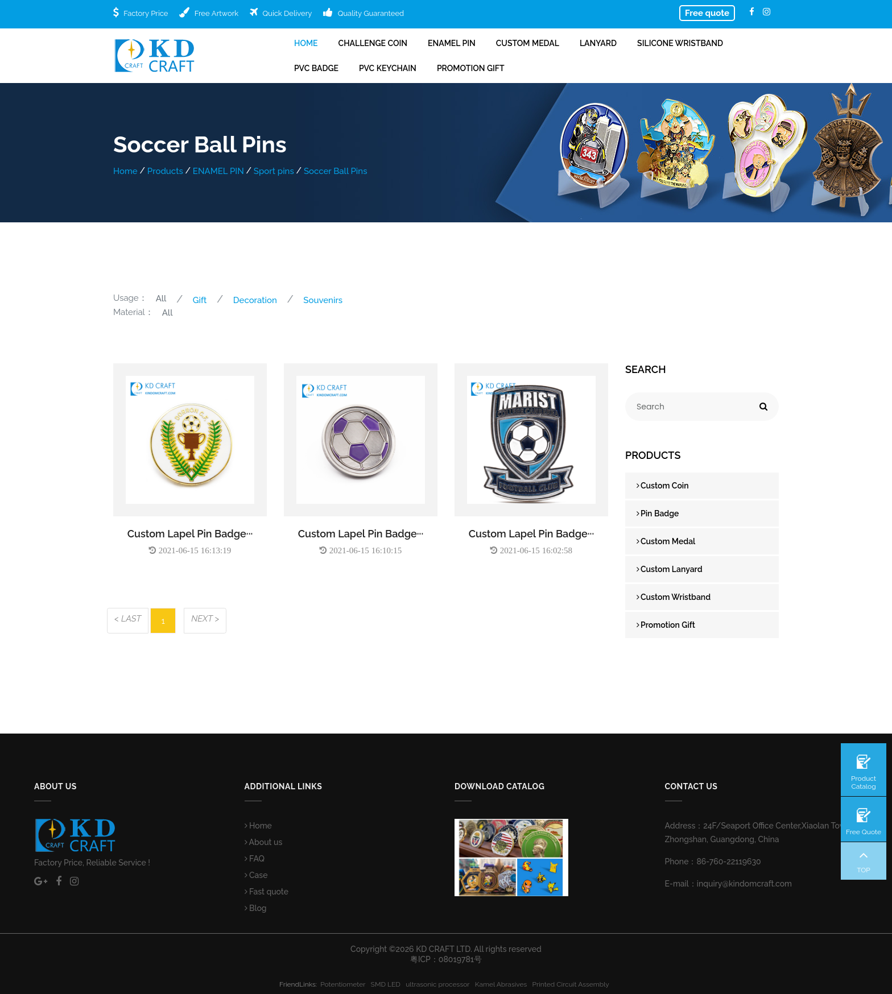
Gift (200, 300)
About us (264, 842)
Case (256, 875)
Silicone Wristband (680, 43)
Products (165, 171)
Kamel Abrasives (503, 984)
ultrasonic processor (440, 984)
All (161, 298)
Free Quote (863, 832)
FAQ (255, 858)
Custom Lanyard (670, 569)
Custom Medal (527, 43)
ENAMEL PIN (452, 43)
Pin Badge (658, 513)
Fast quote (266, 891)
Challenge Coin (372, 43)
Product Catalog (863, 782)
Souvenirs (322, 300)
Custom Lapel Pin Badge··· (190, 534)
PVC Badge (316, 68)
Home (306, 43)
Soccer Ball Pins (335, 171)
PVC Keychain (387, 68)
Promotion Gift (471, 68)
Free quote (707, 13)
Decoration (255, 300)
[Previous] (127, 620)
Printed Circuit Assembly (572, 984)
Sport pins (274, 171)
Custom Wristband (674, 597)
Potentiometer (345, 984)
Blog (256, 908)
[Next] (205, 620)
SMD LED (388, 984)
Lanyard (598, 43)
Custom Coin (663, 485)
